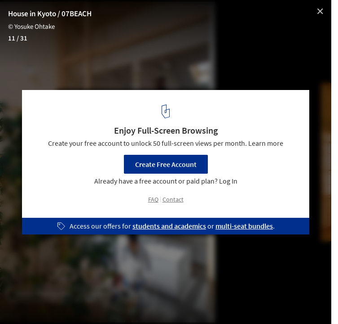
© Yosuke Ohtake (31, 27)
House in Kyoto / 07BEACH (50, 14)
